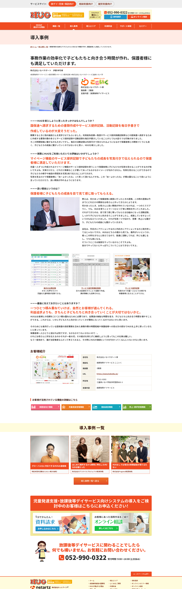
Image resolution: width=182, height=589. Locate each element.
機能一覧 (56, 26)
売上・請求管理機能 (137, 407)
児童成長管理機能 (76, 407)
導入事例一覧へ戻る (90, 480)
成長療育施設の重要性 (97, 583)
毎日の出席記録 (50, 288)
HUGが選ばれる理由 (39, 26)
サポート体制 (125, 26)
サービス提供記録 (132, 288)
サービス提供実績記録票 (91, 288)
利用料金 (108, 26)
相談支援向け (86, 3)
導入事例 (73, 26)
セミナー (143, 26)
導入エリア (91, 26)
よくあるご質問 (115, 583)
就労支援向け (105, 3)
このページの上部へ (142, 574)
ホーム (34, 47)
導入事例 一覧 (43, 47)
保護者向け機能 (46, 407)
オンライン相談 (137, 586)
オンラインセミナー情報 (140, 583)
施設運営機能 (107, 407)
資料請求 (135, 580)
